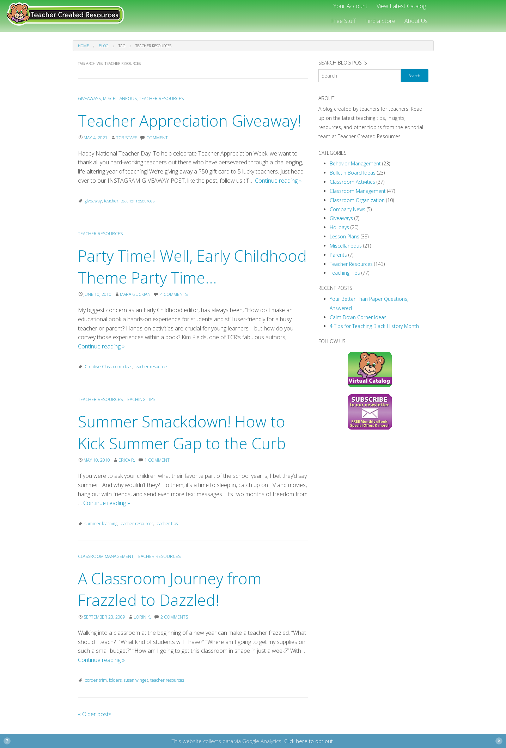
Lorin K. (142, 617)
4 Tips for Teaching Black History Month (374, 326)
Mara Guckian (135, 294)
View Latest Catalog (401, 6)
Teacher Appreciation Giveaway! (189, 120)
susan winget (136, 680)
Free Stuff (343, 21)
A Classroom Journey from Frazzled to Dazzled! (169, 589)
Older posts (94, 714)
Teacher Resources (161, 99)
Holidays (339, 227)
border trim (96, 680)
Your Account (350, 6)
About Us (416, 21)
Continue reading (278, 180)
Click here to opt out (308, 740)
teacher (111, 201)
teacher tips (167, 524)
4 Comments (174, 294)
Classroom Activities (352, 181)
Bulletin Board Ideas (353, 172)
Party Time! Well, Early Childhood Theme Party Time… (192, 266)
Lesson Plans (344, 236)
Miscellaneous (120, 99)
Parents (338, 254)
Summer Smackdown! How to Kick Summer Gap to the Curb (182, 432)
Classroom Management (106, 556)
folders (115, 680)
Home (83, 45)
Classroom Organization (357, 200)
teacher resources (137, 201)
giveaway (93, 201)
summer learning (101, 524)
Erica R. (126, 460)
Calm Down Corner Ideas (358, 317)
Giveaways (89, 99)
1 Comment (157, 460)
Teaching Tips (140, 399)
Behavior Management (355, 163)
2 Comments (174, 617)
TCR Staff (126, 138)
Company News (347, 209)
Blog (104, 45)
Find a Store (380, 21)
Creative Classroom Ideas (108, 367)
